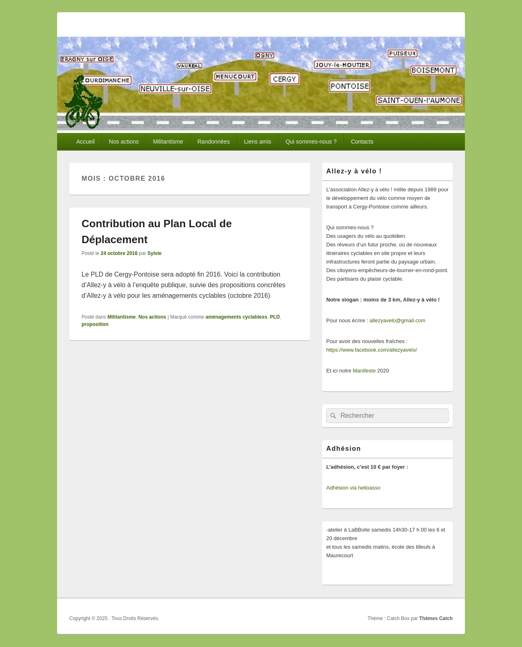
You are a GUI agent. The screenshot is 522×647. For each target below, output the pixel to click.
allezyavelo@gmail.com (397, 320)
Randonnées (213, 141)
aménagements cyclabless (236, 317)
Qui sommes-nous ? (310, 141)
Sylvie (154, 253)
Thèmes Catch (436, 618)
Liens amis (257, 141)
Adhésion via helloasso (353, 488)
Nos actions (124, 141)
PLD (275, 317)
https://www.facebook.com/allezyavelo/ (371, 350)
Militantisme (168, 141)
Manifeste (364, 371)
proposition (95, 324)
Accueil (85, 141)
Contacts (362, 141)
